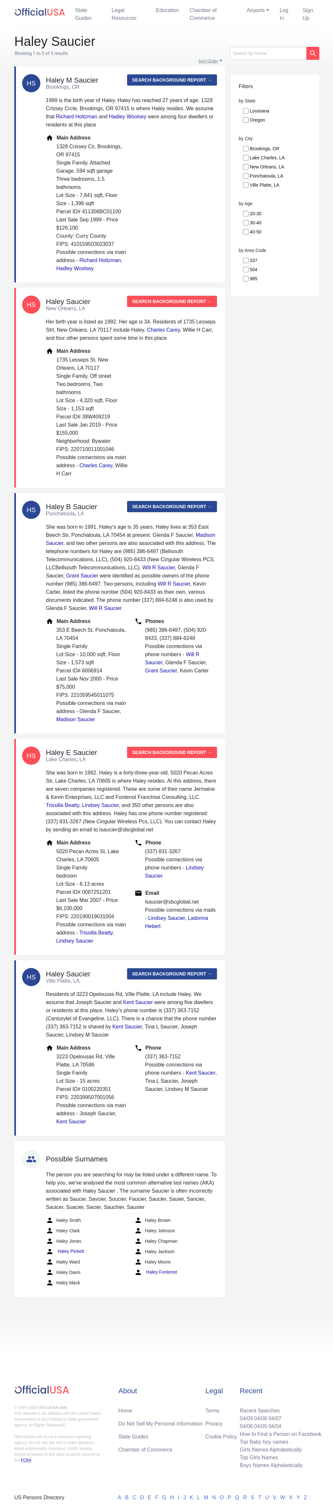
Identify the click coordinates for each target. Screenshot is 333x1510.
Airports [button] (256, 10)
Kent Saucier (138, 1002)
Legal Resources (124, 14)
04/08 (260, 1418)
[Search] (268, 53)
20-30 (255, 214)
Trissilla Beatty (62, 805)
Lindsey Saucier (100, 805)
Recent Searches (260, 1410)
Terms (213, 1410)
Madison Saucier (75, 719)
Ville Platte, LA (264, 185)
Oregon (257, 120)
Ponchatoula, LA (266, 176)
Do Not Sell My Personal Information (160, 1423)
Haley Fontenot (155, 1272)
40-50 (255, 232)
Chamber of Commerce (203, 14)
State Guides (83, 14)
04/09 (246, 1418)
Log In (284, 14)
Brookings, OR (264, 149)
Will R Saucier (158, 567)
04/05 (260, 1426)
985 (253, 279)
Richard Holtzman (76, 116)
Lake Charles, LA (267, 158)
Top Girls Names (259, 1457)
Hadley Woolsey (127, 116)
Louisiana (259, 111)
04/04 (274, 1426)
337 (253, 260)
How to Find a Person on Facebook (280, 1434)
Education (167, 10)
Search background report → (172, 80)
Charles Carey (163, 330)
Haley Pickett (65, 1251)
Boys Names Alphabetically (271, 1465)
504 (253, 269)
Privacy (214, 1423)
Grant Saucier (82, 575)
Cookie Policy (221, 1436)
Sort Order (208, 61)
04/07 (274, 1418)
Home (125, 1410)
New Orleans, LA (267, 167)
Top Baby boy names (264, 1442)
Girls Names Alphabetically (270, 1449)
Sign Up (308, 14)
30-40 (255, 223)
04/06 (246, 1426)
